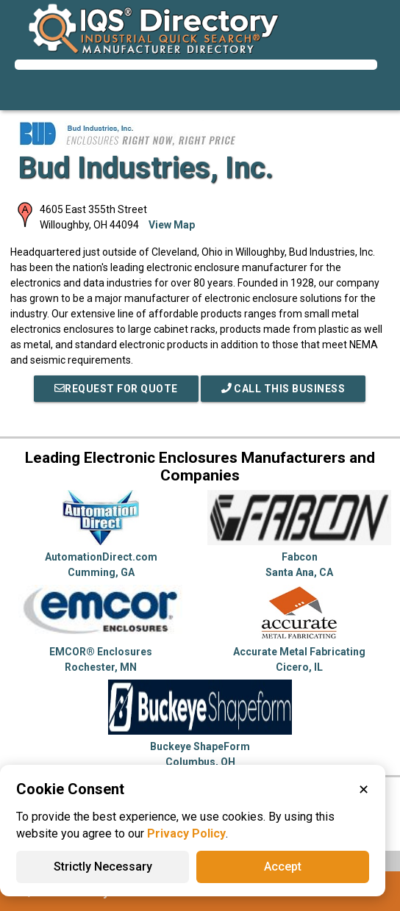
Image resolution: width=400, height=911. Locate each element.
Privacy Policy (186, 833)
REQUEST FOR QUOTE (116, 389)
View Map (172, 225)
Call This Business (283, 389)
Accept (282, 867)
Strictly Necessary (103, 867)
